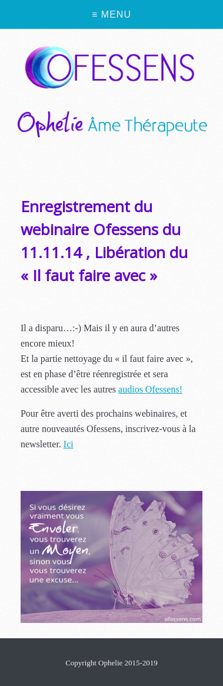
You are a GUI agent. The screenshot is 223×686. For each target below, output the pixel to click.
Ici (69, 444)
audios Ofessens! (150, 389)
